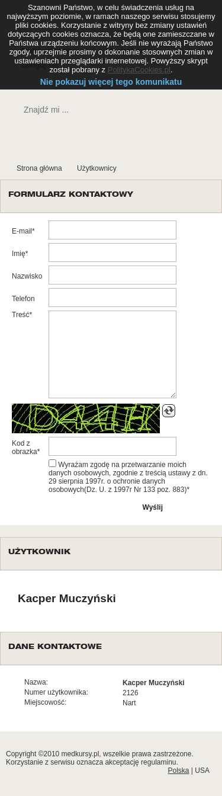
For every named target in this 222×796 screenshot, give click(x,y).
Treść (21, 315)
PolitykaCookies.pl (139, 69)
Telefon (23, 299)
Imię (18, 254)
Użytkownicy (97, 168)
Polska (178, 770)
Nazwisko (27, 276)
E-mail (22, 231)
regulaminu (158, 762)
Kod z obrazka (24, 447)
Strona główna (39, 168)
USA (202, 770)
